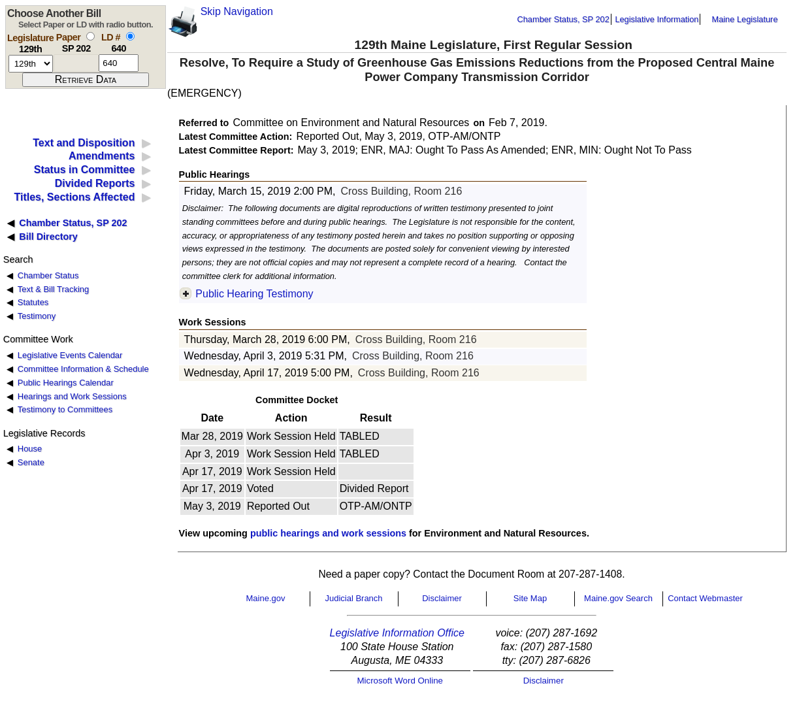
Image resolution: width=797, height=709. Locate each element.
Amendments (102, 155)
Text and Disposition (84, 142)
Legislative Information (656, 19)
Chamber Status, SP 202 (563, 19)
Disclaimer (442, 598)
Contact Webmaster (705, 598)
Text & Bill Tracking (53, 289)
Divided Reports (95, 183)
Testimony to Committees (65, 409)
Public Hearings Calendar (66, 382)
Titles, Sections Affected (74, 197)
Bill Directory (48, 236)
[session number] (30, 64)
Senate (31, 462)
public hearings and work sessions (328, 533)
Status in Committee (84, 169)
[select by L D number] (130, 36)
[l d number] (118, 63)
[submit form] (85, 80)
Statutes (33, 302)
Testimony (37, 316)
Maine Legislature (744, 19)
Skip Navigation (237, 11)
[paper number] (76, 63)
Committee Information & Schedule (83, 369)
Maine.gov (265, 598)
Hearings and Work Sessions (72, 396)
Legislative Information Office (397, 632)
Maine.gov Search (618, 598)
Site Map (530, 598)
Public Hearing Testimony (254, 293)
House (30, 448)
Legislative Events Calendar (70, 355)
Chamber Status (48, 275)
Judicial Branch (353, 598)
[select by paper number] (90, 36)
